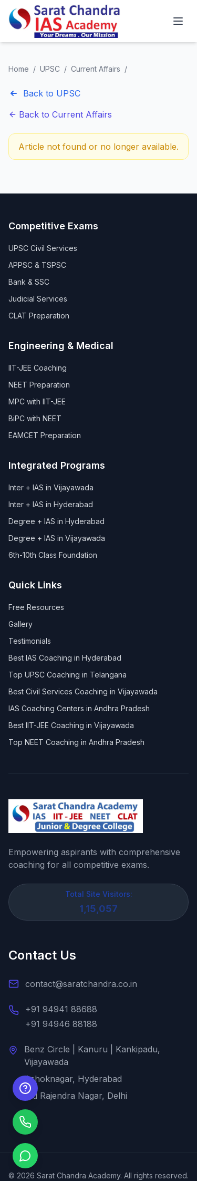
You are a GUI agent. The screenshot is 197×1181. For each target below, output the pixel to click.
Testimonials (29, 640)
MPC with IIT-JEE (37, 401)
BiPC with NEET (34, 418)
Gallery (20, 623)
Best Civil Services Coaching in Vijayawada (83, 691)
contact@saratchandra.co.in (81, 984)
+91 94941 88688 (61, 1009)
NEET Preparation (39, 384)
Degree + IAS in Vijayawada (56, 538)
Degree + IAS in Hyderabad (56, 521)
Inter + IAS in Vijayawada (51, 487)
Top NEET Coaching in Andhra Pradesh (76, 742)
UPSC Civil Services (42, 248)
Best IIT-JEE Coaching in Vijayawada (71, 725)
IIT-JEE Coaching (37, 367)
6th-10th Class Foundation (52, 554)
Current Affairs (95, 68)
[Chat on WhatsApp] (25, 1155)
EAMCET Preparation (44, 435)
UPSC (50, 68)
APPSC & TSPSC (37, 264)
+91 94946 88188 (61, 1024)
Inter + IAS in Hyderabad (50, 504)
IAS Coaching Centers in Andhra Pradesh (79, 708)
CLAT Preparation (38, 315)
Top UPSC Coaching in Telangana (67, 674)
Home (18, 68)
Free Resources (36, 607)
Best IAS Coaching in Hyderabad (64, 657)
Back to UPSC (44, 93)
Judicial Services (37, 298)
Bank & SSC (28, 281)
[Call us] (25, 1122)
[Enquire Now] (25, 1088)
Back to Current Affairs (60, 114)
